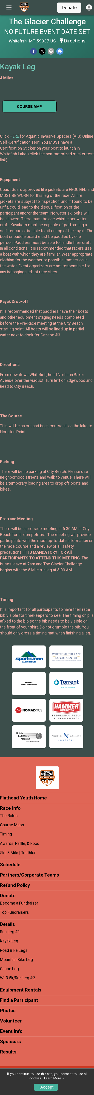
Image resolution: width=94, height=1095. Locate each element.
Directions (74, 41)
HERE (14, 136)
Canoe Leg (9, 969)
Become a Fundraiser (19, 903)
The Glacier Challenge (47, 21)
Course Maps (12, 825)
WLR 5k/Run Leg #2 (17, 978)
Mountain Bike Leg (16, 959)
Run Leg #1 (10, 932)
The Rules (9, 815)
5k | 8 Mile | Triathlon (18, 852)
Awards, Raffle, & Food (19, 843)
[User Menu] (89, 7)
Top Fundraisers (14, 912)
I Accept (46, 1087)
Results (8, 1052)
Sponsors (10, 1041)
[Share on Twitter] (42, 51)
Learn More (52, 1078)
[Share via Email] (51, 51)
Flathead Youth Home (23, 798)
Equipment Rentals (20, 990)
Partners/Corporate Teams (29, 875)
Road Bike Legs (14, 950)
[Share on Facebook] (33, 51)
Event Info (11, 1031)
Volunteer (11, 1021)
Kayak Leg (9, 941)
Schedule (10, 864)
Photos (8, 1010)
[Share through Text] (59, 51)
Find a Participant (19, 1000)
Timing (6, 834)
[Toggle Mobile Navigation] (9, 7)
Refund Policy (15, 885)
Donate (69, 7)
